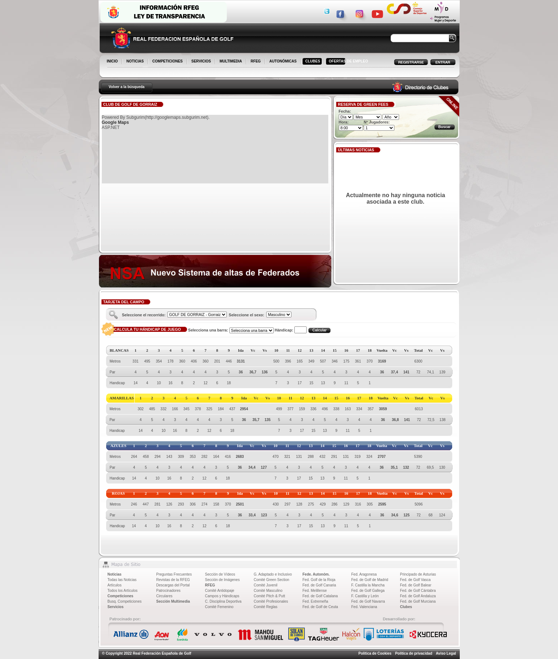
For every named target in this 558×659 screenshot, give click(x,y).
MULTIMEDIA (231, 61)
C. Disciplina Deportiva (223, 601)
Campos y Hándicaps (222, 596)
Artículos (115, 585)
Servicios (116, 607)
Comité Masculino (268, 591)
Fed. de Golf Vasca (415, 580)
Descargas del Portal (173, 585)
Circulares (164, 596)
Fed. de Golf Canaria (319, 585)
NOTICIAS (135, 61)
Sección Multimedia (173, 601)
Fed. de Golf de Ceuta (320, 607)
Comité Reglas (266, 607)
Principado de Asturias (418, 574)
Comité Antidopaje (219, 591)
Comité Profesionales (271, 601)
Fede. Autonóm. (316, 574)
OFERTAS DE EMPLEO (348, 61)
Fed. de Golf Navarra (368, 601)
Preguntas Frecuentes (174, 574)
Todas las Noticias (122, 580)
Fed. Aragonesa (364, 574)
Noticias (115, 574)
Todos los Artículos (123, 591)
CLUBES (312, 61)
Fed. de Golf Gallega (368, 591)
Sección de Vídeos (220, 574)
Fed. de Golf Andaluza (418, 596)
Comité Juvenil (266, 585)
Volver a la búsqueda (126, 87)
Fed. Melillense (315, 591)
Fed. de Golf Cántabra (418, 591)
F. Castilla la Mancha (368, 585)
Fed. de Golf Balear (416, 585)
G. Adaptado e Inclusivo (273, 574)
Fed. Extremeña (315, 601)
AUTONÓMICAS (283, 61)
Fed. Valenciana (364, 607)
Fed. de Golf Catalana (320, 596)
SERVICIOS (201, 61)
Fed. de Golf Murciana (418, 601)
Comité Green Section (271, 580)
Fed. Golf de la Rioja (319, 580)
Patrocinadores (168, 591)
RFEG (256, 61)
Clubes (406, 607)
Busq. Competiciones (125, 601)
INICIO (113, 61)
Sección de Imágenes (222, 580)
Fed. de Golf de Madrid (369, 580)
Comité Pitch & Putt (269, 596)
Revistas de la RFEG (173, 580)
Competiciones (121, 596)
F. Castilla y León (365, 596)
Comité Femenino (219, 607)
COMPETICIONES (168, 61)
